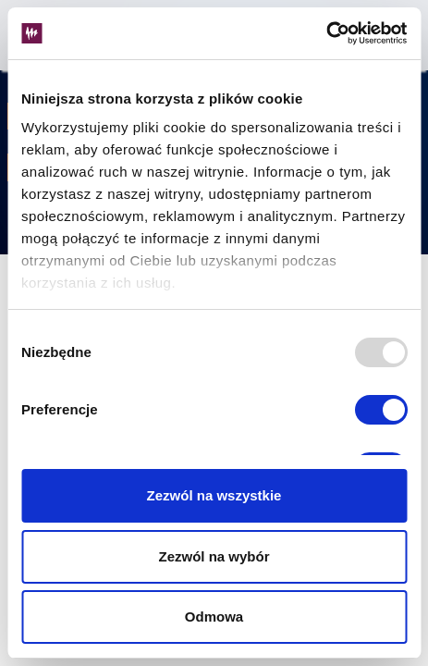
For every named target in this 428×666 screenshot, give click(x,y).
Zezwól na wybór (213, 556)
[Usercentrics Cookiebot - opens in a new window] (326, 33)
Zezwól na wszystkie (214, 495)
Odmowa (214, 616)
